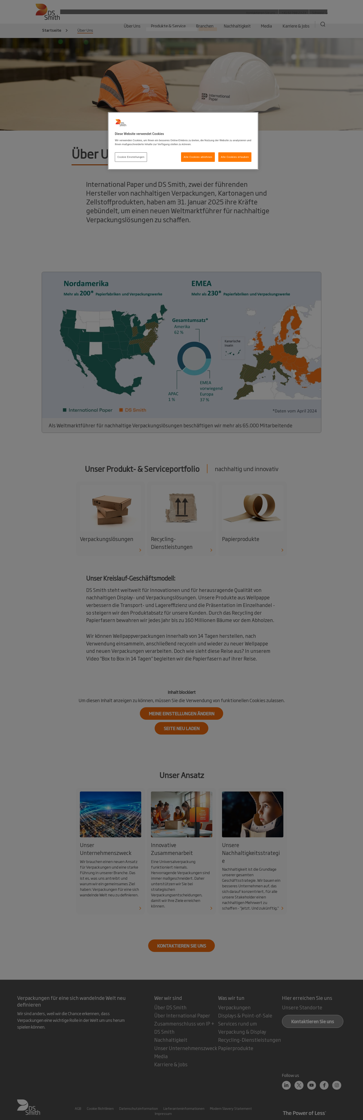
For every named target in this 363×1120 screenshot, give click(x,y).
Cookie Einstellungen (130, 157)
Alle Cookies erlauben (235, 157)
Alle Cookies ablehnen (198, 157)
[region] (183, 141)
